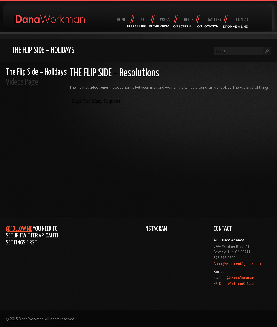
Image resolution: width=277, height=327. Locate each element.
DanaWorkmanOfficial (236, 283)
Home (121, 19)
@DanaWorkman (240, 277)
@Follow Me (19, 229)
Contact (243, 19)
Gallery (215, 19)
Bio (142, 19)
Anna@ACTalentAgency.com (237, 263)
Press (165, 19)
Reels (188, 19)
